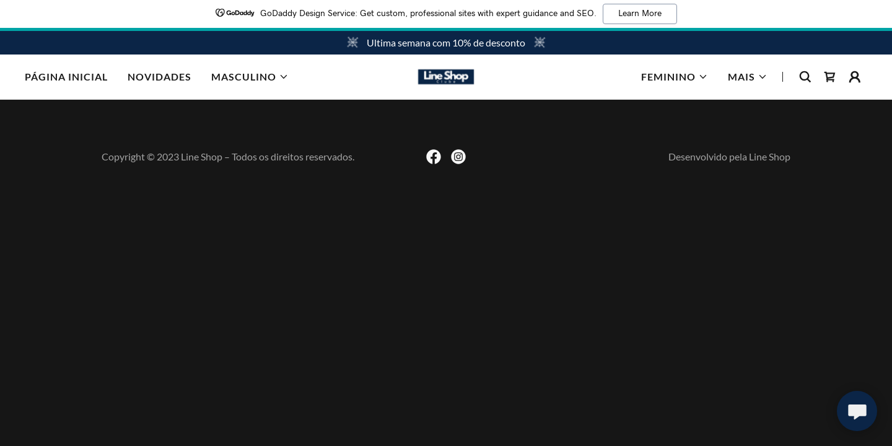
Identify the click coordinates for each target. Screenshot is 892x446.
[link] (446, 75)
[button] (250, 76)
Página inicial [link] (66, 76)
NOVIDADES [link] (159, 76)
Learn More (640, 13)
